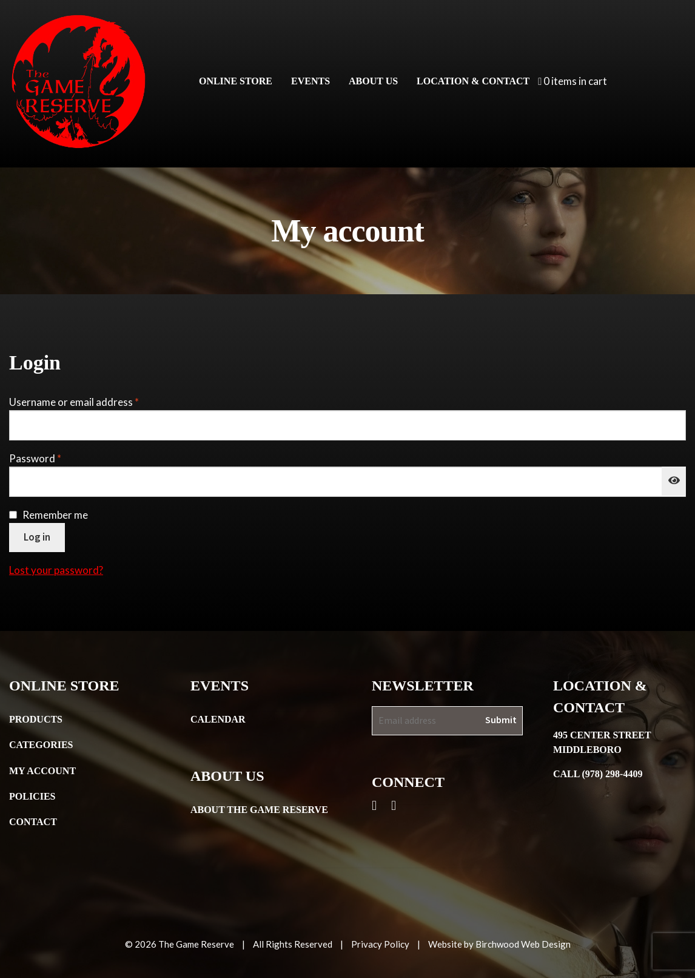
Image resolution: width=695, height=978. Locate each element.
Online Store (235, 81)
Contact (33, 822)
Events (310, 81)
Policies (32, 796)
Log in (37, 537)
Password (55, 458)
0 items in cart (572, 81)
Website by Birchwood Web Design (499, 944)
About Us (373, 81)
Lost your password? (56, 570)
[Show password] (674, 481)
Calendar (218, 719)
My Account (42, 771)
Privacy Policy (380, 944)
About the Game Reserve (259, 809)
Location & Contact (473, 81)
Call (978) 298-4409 (598, 774)
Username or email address (94, 401)
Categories (41, 745)
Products (35, 719)
